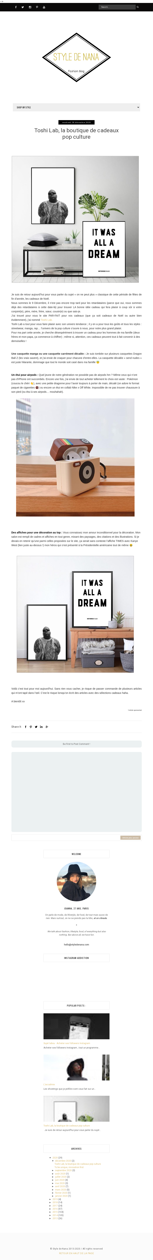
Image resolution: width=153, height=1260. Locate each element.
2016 (55, 1209)
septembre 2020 (63, 1170)
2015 (55, 1212)
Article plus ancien (130, 838)
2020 (55, 1157)
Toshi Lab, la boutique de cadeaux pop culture (67, 1125)
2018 (55, 1202)
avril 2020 (60, 1186)
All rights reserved (93, 1248)
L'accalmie (49, 1084)
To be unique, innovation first (69, 1167)
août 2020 (60, 1173)
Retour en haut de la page (76, 1253)
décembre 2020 (63, 1161)
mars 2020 (61, 1189)
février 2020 (61, 1193)
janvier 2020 (61, 1196)
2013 (55, 1218)
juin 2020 (60, 1180)
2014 (55, 1215)
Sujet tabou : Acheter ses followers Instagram (67, 1043)
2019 (55, 1199)
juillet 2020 (61, 1177)
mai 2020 (60, 1183)
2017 (55, 1205)
